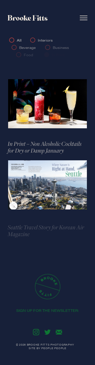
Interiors (46, 40)
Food (31, 54)
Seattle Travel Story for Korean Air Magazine (46, 232)
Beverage (29, 47)
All (19, 40)
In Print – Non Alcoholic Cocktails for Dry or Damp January (45, 147)
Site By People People (47, 348)
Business (63, 47)
